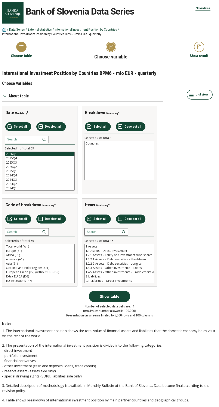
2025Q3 (39, 162)
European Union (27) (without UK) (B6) (39, 272)
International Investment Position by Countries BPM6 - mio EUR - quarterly (51, 34)
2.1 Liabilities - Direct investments (119, 281)
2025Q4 (39, 158)
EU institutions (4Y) (39, 281)
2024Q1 (39, 188)
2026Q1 (39, 154)
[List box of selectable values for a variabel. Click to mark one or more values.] (40, 171)
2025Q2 (39, 167)
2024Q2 (39, 184)
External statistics (40, 29)
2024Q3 (39, 179)
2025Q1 (39, 171)
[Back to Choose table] (21, 50)
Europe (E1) (39, 251)
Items (90, 204)
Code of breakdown (23, 204)
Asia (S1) (39, 263)
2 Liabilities (119, 276)
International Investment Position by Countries (86, 29)
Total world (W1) (39, 246)
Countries (119, 143)
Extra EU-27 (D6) (39, 276)
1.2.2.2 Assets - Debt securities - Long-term (119, 263)
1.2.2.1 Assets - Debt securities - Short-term (119, 259)
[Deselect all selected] (51, 127)
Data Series (17, 29)
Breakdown (95, 112)
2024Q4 (39, 175)
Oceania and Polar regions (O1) (39, 268)
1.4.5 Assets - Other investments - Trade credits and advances (119, 272)
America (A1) (39, 259)
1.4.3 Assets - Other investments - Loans (119, 268)
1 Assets (119, 246)
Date (10, 112)
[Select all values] (18, 127)
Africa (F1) (39, 255)
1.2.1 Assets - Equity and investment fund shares (119, 255)
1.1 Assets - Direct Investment (119, 251)
